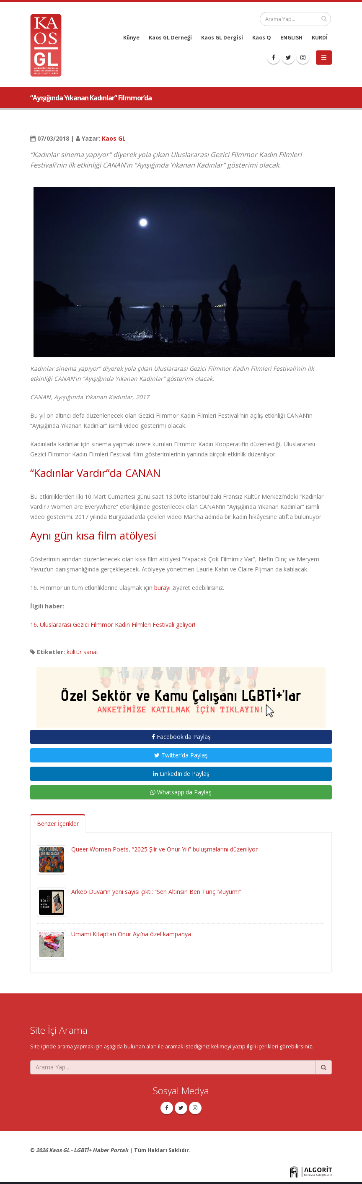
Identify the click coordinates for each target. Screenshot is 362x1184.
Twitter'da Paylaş (181, 755)
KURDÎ (320, 37)
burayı (162, 588)
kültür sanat (82, 652)
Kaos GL (114, 138)
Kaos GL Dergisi (222, 37)
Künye (131, 37)
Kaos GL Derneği (170, 37)
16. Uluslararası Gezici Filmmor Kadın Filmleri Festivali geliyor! (112, 625)
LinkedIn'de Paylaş (181, 774)
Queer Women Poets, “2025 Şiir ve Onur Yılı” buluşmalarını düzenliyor (164, 849)
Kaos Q (261, 37)
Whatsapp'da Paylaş (181, 792)
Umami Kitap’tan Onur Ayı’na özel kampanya (131, 934)
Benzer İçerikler (58, 824)
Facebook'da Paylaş (181, 737)
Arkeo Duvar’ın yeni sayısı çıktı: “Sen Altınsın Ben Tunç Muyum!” (156, 892)
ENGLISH (291, 37)
